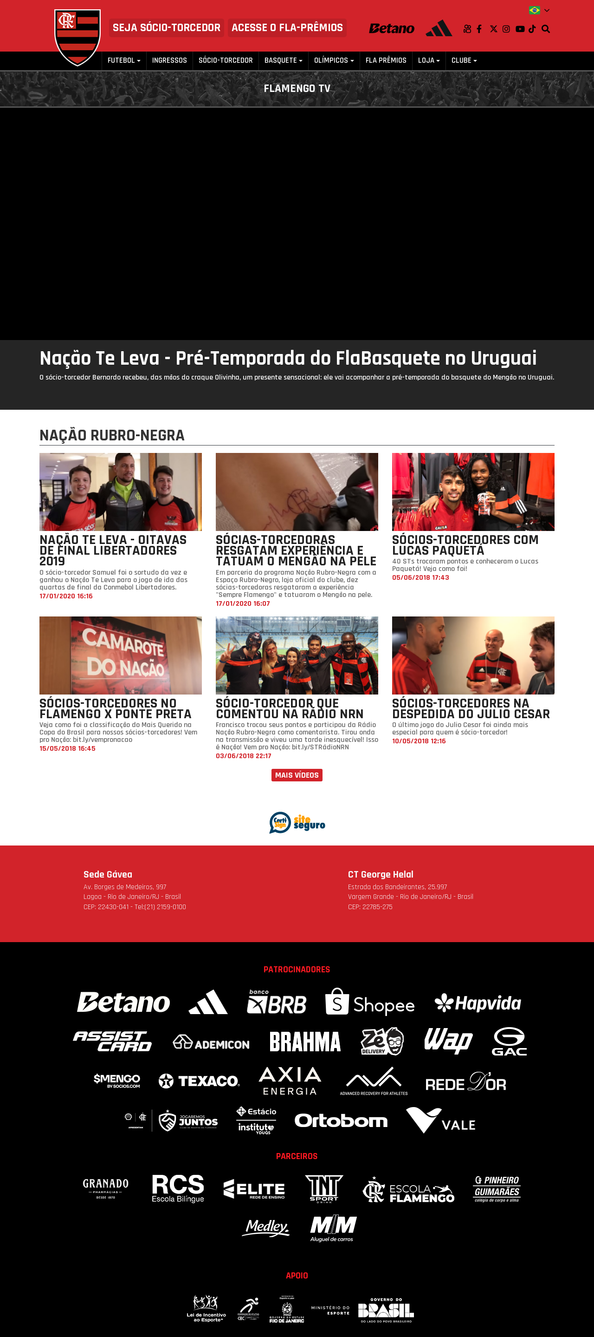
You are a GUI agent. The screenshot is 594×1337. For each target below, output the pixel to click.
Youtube (522, 29)
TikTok (535, 29)
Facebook (483, 29)
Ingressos (169, 61)
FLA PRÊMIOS (386, 61)
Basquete (281, 61)
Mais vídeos (297, 775)
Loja (426, 61)
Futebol (121, 61)
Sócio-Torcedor (226, 61)
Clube (461, 61)
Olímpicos (331, 61)
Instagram (509, 29)
